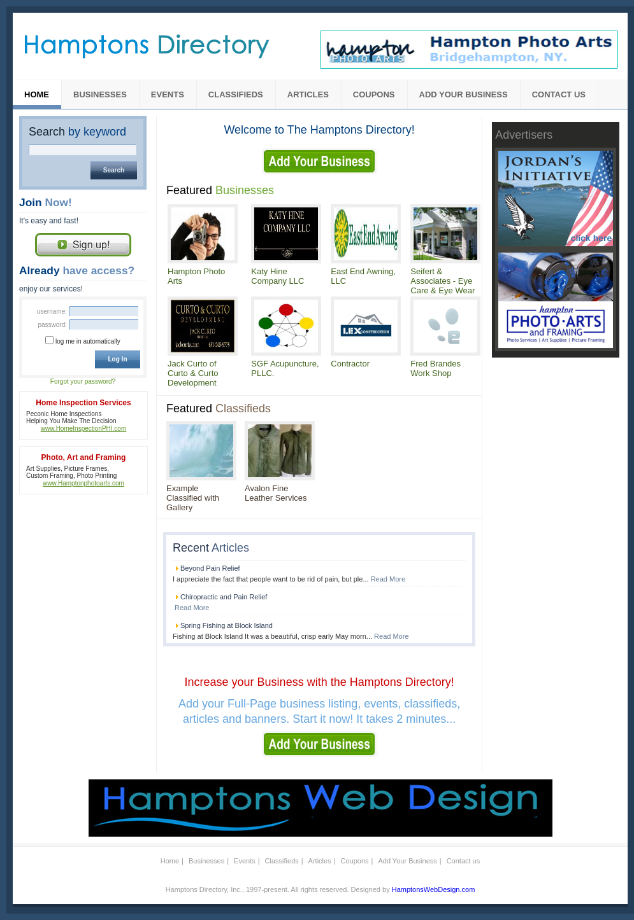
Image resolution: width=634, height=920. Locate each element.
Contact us (559, 94)
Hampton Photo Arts (196, 276)
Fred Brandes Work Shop (435, 368)
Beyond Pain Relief (210, 568)
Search (77, 131)
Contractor (350, 363)
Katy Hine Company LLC (277, 276)
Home (36, 94)
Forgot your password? (82, 381)
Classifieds (235, 94)
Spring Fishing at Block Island (226, 625)
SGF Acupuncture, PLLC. (285, 368)
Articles (308, 94)
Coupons (374, 94)
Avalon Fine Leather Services (276, 493)
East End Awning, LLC (363, 276)
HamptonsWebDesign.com (433, 889)
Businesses (100, 94)
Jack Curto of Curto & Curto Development (193, 373)
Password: (52, 324)
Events (167, 94)
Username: (52, 311)
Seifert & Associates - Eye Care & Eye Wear (442, 281)
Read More (388, 579)
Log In (117, 359)
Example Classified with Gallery (192, 498)
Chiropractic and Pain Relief (223, 597)
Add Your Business (463, 94)
